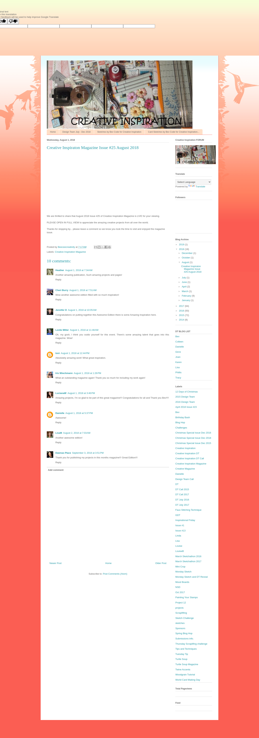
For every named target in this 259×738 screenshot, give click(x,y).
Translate (196, 186)
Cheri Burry (61, 290)
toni (57, 353)
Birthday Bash (182, 417)
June (185, 282)
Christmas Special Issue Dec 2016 (193, 432)
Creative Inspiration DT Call (189, 458)
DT (176, 484)
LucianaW (60, 393)
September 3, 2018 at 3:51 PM (88, 453)
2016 (182, 310)
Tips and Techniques (186, 648)
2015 (182, 315)
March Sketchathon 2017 (188, 561)
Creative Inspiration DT (187, 453)
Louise (178, 546)
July (184, 277)
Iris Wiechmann (64, 373)
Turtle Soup (181, 659)
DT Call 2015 (182, 489)
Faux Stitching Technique (188, 510)
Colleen (179, 341)
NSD (177, 587)
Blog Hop (180, 422)
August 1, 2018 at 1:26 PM (87, 373)
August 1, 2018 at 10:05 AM (82, 310)
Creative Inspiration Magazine (70, 251)
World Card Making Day (187, 679)
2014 (182, 319)
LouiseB (179, 551)
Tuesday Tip (181, 654)
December (187, 253)
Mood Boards (182, 582)
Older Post (160, 563)
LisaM (58, 433)
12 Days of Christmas (186, 391)
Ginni (178, 352)
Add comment (56, 470)
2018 (182, 249)
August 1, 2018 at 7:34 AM (78, 270)
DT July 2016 (182, 499)
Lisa (177, 367)
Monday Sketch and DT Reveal (191, 576)
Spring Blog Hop (183, 633)
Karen (178, 362)
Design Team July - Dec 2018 (76, 132)
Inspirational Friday (185, 520)
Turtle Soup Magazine (186, 664)
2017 (182, 306)
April (184, 286)
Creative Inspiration (185, 448)
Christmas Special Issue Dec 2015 (193, 443)
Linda (178, 535)
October (186, 257)
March (185, 291)
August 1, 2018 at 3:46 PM (81, 393)
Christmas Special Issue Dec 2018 (193, 438)
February (187, 295)
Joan (177, 357)
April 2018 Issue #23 (186, 407)
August (186, 262)
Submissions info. (184, 638)
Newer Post (55, 563)
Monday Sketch (183, 571)
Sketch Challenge (184, 618)
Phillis (178, 372)
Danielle (59, 413)
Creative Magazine (185, 468)
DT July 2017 (182, 505)
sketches (180, 623)
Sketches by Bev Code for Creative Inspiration (119, 132)
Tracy (178, 377)
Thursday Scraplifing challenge (191, 643)
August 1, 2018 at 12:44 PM (75, 353)
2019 (182, 244)
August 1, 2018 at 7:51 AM (83, 290)
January (186, 300)
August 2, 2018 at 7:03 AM (76, 433)
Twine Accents (182, 669)
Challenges (181, 427)
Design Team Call (184, 479)
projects (179, 607)
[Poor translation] (13, 21)
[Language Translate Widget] (193, 182)
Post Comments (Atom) (115, 573)
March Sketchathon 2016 (188, 556)
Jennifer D (61, 310)
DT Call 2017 (182, 494)
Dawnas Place (63, 453)
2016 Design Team (185, 402)
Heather (59, 270)
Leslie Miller (62, 330)
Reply (58, 279)
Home (53, 132)
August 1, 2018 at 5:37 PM (79, 413)
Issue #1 (179, 525)
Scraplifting (181, 612)
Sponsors (180, 628)
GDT (177, 515)
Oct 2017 (180, 592)
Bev (177, 336)
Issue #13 (180, 530)
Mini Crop (180, 566)
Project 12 (180, 602)
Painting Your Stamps (186, 597)
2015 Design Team (185, 396)
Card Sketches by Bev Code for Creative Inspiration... (173, 132)
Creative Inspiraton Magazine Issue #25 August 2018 (191, 269)
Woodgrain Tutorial (185, 674)
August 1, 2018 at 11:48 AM (84, 330)
